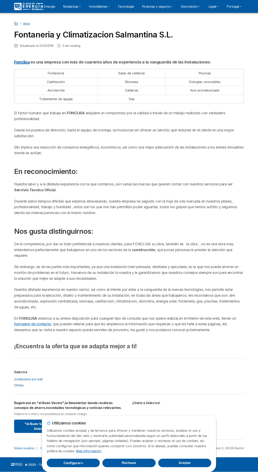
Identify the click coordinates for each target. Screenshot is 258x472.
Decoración (190, 6)
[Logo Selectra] (28, 6)
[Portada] (16, 23)
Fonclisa (22, 62)
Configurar (73, 463)
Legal (213, 6)
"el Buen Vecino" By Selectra (41, 426)
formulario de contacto (32, 324)
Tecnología (126, 6)
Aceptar (185, 463)
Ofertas (19, 385)
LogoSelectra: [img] (16, 464)
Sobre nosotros (24, 448)
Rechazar (129, 463)
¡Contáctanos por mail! (28, 379)
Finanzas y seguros (157, 6)
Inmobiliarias (99, 6)
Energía (49, 6)
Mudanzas (72, 6)
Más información (88, 451)
